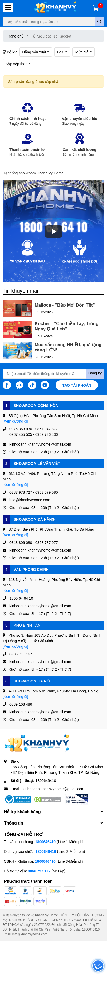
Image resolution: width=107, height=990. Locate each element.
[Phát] (53, 231)
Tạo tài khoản (76, 385)
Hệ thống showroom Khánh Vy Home (33, 173)
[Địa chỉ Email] (53, 374)
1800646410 (46, 780)
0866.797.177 (39, 871)
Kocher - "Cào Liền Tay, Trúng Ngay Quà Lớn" (66, 326)
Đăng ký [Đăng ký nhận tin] (95, 373)
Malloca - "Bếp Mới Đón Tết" (65, 305)
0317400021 (75, 920)
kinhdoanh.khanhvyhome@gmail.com (53, 789)
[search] (99, 21)
